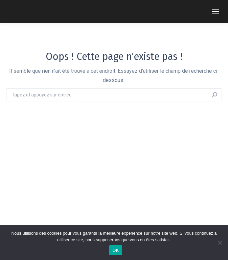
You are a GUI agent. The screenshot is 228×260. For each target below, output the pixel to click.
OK (115, 250)
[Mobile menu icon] (215, 11)
